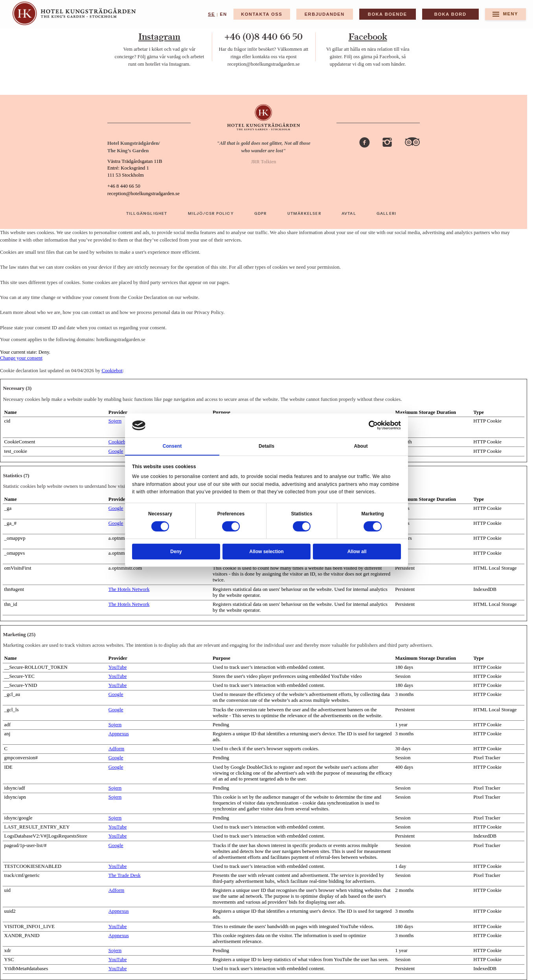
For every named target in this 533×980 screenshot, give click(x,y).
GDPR (260, 213)
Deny (176, 551)
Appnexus (118, 733)
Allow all (357, 551)
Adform (116, 748)
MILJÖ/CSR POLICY (211, 213)
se (211, 14)
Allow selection (266, 551)
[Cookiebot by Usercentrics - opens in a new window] (373, 425)
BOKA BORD (450, 14)
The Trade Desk (124, 875)
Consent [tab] (172, 446)
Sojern (114, 421)
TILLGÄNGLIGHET (146, 213)
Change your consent (21, 358)
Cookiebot (111, 370)
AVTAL (349, 213)
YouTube (117, 667)
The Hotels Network (128, 589)
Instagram (159, 36)
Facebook (368, 36)
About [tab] (361, 446)
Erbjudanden (325, 14)
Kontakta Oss (261, 14)
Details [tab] (266, 446)
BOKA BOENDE (387, 14)
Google (115, 451)
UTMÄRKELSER (304, 213)
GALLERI (386, 213)
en (223, 14)
